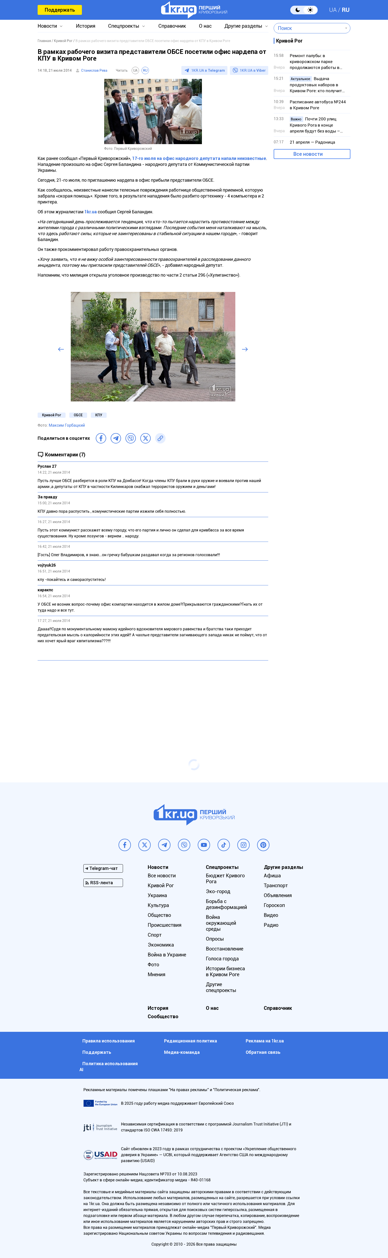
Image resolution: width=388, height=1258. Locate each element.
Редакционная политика (190, 1040)
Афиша (272, 876)
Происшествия (164, 925)
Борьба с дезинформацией (226, 904)
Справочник (172, 26)
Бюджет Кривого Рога (225, 878)
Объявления (278, 895)
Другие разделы (243, 26)
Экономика (161, 945)
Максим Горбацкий (67, 425)
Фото (153, 965)
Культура (158, 905)
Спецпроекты (123, 26)
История (85, 26)
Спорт (155, 935)
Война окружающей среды (221, 923)
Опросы (215, 939)
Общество (159, 915)
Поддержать (60, 10)
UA (333, 9)
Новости (47, 26)
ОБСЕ (78, 415)
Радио (271, 925)
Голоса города (222, 959)
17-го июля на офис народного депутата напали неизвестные (199, 158)
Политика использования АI (108, 1066)
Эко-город (218, 891)
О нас (205, 26)
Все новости (308, 154)
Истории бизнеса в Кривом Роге (225, 971)
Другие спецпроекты (221, 987)
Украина (157, 895)
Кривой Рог (51, 415)
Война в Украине (167, 955)
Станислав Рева (94, 70)
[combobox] (308, 28)
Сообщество (163, 1016)
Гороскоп (274, 905)
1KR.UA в (208, 70)
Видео (271, 915)
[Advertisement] (153, 700)
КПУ (98, 415)
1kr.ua (90, 211)
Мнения (156, 974)
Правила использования (108, 1040)
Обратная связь (263, 1052)
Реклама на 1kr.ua (265, 1040)
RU (346, 9)
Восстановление (224, 949)
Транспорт (276, 885)
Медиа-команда (182, 1052)
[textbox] (308, 28)
